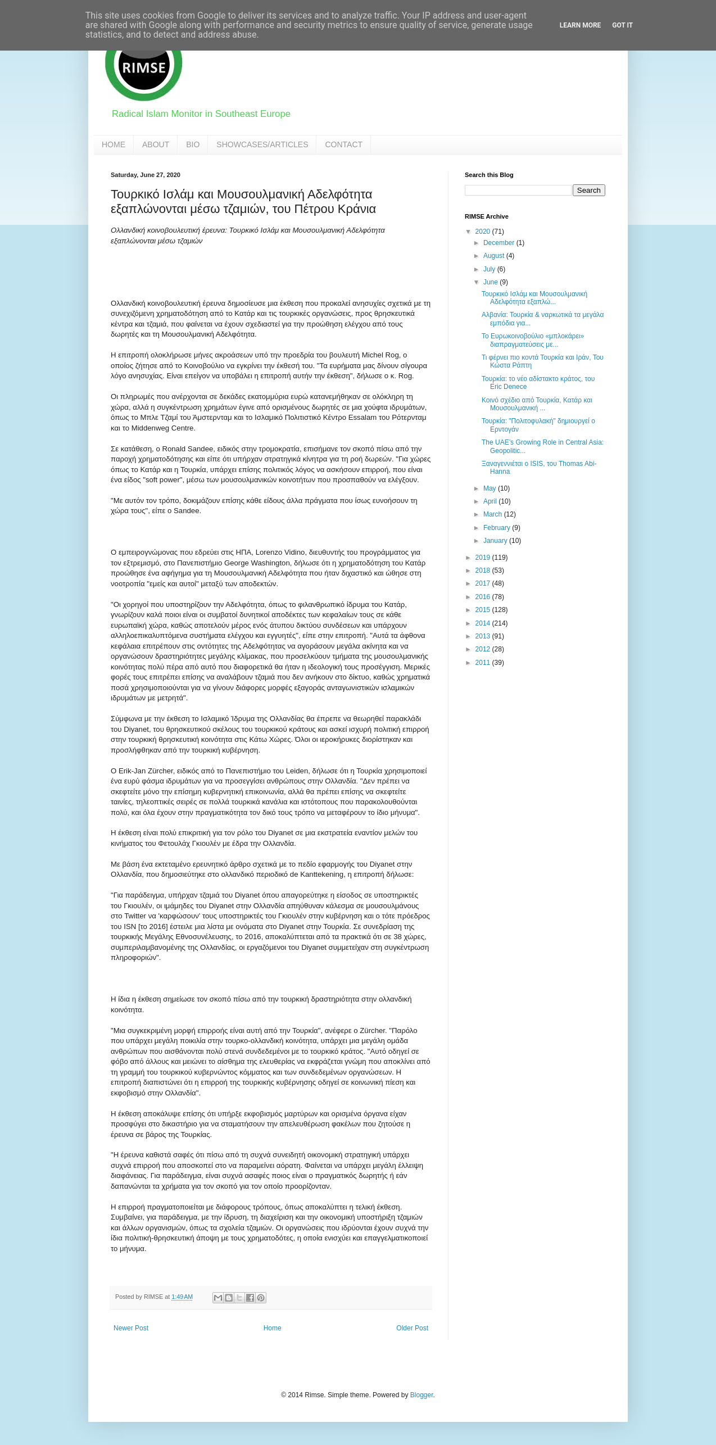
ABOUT (155, 144)
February (497, 528)
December (499, 243)
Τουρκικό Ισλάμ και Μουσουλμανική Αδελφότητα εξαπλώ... (534, 298)
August (494, 256)
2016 (483, 597)
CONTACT (343, 144)
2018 (483, 570)
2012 (483, 649)
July (490, 269)
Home (273, 1328)
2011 (483, 663)
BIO (193, 144)
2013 (483, 636)
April (491, 501)
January (496, 541)
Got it (622, 25)
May (490, 488)
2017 (483, 583)
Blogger (421, 1395)
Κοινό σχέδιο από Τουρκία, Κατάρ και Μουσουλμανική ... (537, 404)
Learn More (580, 25)
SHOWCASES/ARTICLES (262, 144)
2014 (483, 623)
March (493, 514)
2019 (483, 557)
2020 (483, 231)
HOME (113, 144)
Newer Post (131, 1328)
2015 (483, 610)
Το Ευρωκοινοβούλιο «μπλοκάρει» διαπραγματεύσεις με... (533, 340)
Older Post (412, 1328)
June (491, 282)
